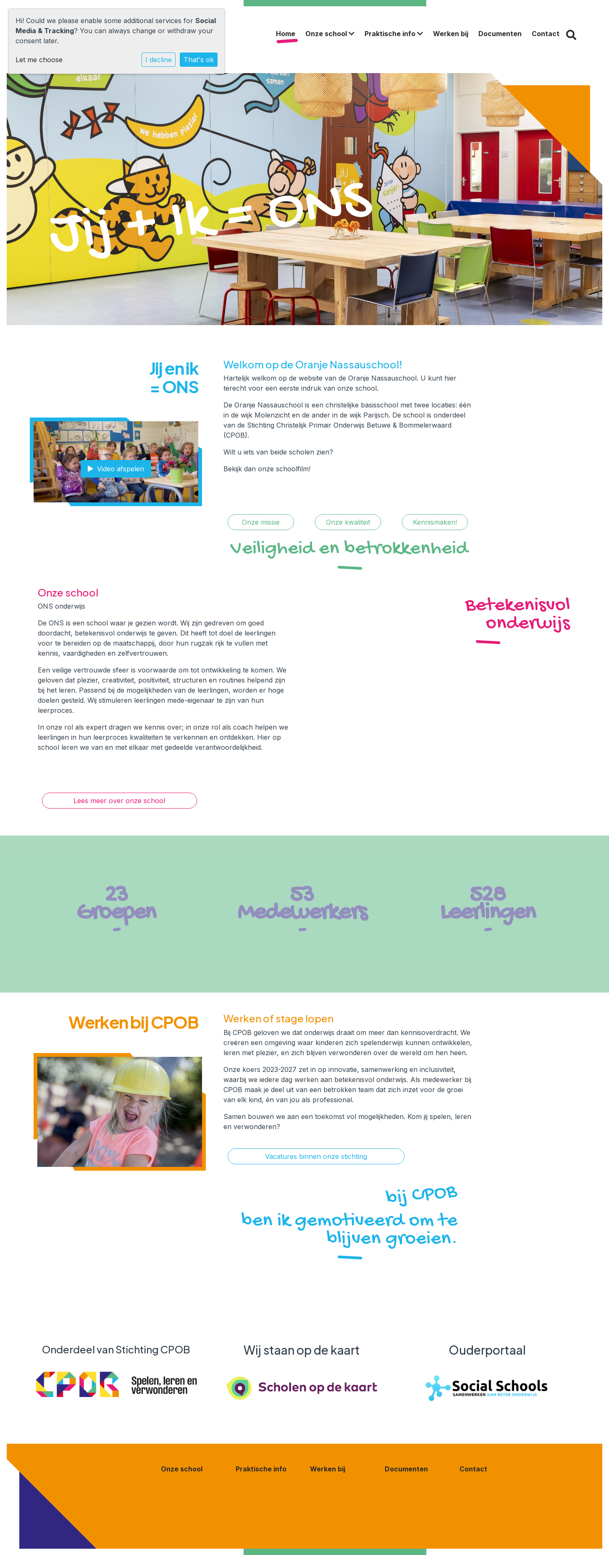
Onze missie (261, 522)
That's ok (199, 59)
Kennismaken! (435, 522)
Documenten (500, 33)
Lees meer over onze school (119, 800)
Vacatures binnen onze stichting (316, 1156)
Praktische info (394, 33)
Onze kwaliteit (348, 522)
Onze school (329, 33)
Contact (545, 33)
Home (285, 33)
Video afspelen (116, 469)
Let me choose (39, 59)
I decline (158, 59)
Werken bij (450, 33)
